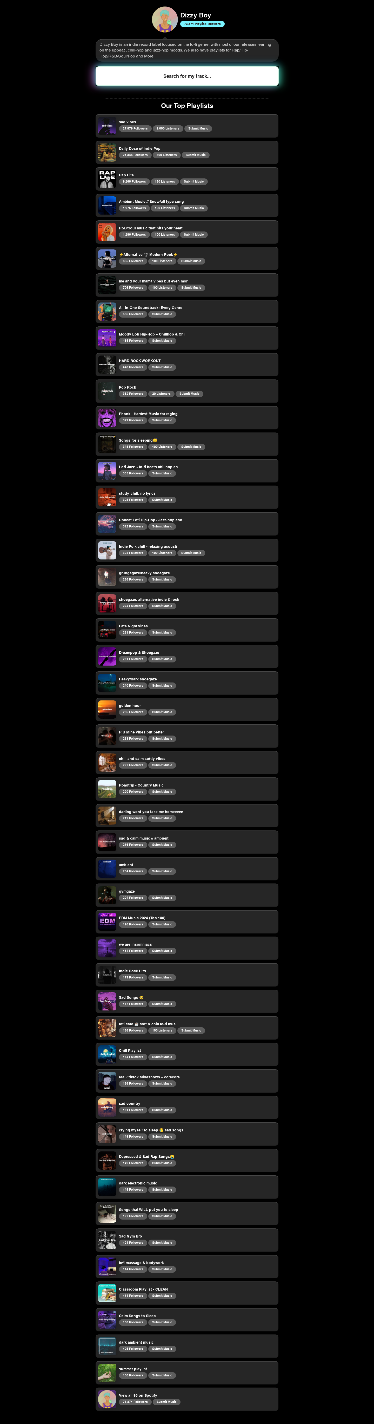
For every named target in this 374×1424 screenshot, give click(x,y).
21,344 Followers (135, 155)
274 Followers (133, 606)
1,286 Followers (134, 234)
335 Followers (133, 473)
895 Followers (133, 261)
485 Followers (133, 340)
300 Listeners (166, 155)
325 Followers (133, 500)
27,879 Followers (135, 128)
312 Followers (133, 526)
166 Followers (133, 1030)
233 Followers (133, 738)
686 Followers (133, 314)
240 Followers (133, 685)
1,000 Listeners (167, 128)
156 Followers (133, 1083)
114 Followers (133, 1269)
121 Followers (133, 1242)
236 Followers (133, 712)
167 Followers (133, 1004)
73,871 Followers (135, 1402)
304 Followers (133, 553)
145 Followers (133, 1189)
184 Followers (133, 951)
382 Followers (133, 393)
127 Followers (133, 1216)
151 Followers (133, 1110)
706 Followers (133, 287)
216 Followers (133, 844)
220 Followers (133, 791)
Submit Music (198, 128)
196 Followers (133, 924)
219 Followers (133, 818)
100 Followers (133, 1375)
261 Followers (133, 632)
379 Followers (133, 420)
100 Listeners (165, 208)
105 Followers (133, 1348)
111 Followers (133, 1295)
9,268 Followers (134, 181)
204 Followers (133, 871)
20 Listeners (161, 393)
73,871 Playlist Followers (202, 24)
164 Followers (133, 1057)
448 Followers (133, 367)
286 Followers (133, 579)
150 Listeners (165, 181)
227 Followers (133, 765)
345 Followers (133, 446)
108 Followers (133, 1322)
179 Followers (133, 977)
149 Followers (133, 1136)
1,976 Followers (134, 208)
